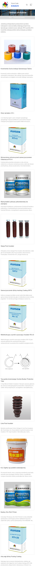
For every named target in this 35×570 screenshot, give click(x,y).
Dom (10, 17)
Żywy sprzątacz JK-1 (7, 113)
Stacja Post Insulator (7, 246)
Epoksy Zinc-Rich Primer (9, 512)
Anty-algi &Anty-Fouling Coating (11, 556)
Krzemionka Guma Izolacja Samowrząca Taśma (16, 68)
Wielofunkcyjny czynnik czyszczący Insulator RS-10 (17, 335)
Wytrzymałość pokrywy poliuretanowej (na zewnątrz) (14, 203)
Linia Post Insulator (7, 423)
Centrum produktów (19, 17)
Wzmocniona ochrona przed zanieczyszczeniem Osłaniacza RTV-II (16, 158)
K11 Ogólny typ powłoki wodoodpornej (13, 468)
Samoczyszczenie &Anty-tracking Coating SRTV (16, 290)
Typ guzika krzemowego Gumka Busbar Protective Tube (17, 380)
